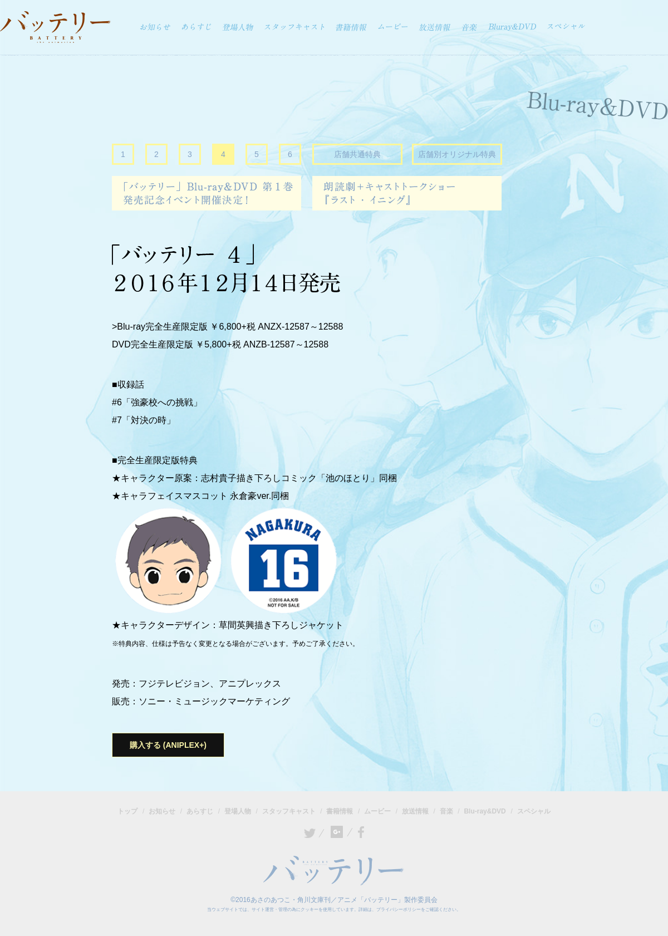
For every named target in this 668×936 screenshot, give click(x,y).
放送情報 (415, 811)
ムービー (377, 811)
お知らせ (162, 811)
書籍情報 (339, 811)
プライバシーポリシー (398, 909)
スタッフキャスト (289, 811)
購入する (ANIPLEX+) (168, 745)
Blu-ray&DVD (484, 811)
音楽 (446, 811)
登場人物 (237, 811)
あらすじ (199, 811)
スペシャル (534, 811)
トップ (127, 811)
